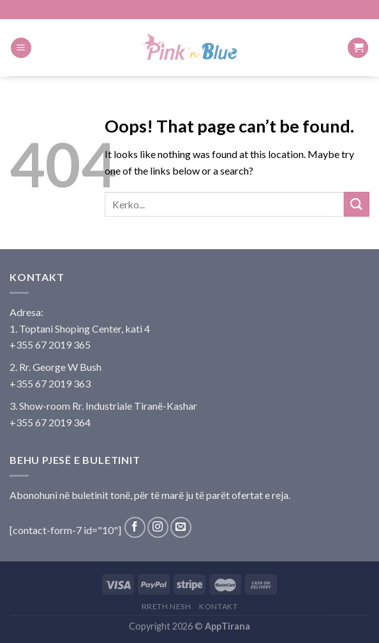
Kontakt (218, 606)
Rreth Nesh (166, 606)
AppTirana (227, 626)
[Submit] (356, 204)
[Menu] (21, 48)
